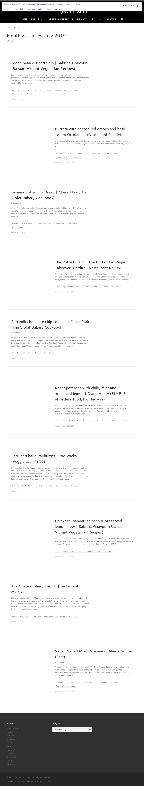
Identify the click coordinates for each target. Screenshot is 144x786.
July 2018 (10, 764)
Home (9, 28)
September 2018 (13, 757)
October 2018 (12, 753)
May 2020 (10, 732)
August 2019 (12, 743)
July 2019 (10, 746)
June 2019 (11, 750)
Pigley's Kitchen (23, 777)
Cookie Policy (57, 9)
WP (18, 781)
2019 (15, 28)
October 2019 (12, 739)
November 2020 (13, 728)
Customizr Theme (46, 781)
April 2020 (11, 735)
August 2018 (12, 760)
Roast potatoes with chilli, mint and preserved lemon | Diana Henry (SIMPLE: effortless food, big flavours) (91, 393)
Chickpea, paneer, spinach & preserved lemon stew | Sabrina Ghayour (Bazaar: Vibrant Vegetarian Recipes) (89, 526)
